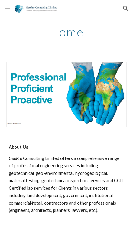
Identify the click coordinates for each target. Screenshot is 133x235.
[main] (66, 32)
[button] (7, 8)
